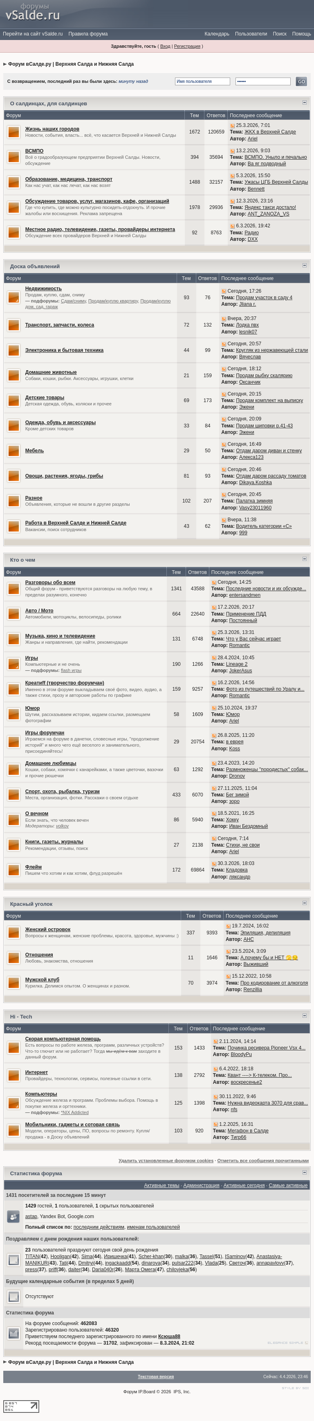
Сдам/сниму (73, 300)
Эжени (246, 407)
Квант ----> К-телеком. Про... (260, 1075)
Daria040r (103, 1269)
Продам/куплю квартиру (113, 300)
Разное (34, 498)
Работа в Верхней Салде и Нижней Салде (75, 523)
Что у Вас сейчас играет (253, 639)
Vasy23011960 (255, 508)
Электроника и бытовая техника (64, 350)
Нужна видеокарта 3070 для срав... (268, 1103)
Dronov (237, 776)
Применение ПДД (246, 614)
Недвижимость (43, 288)
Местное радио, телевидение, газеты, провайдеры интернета (100, 229)
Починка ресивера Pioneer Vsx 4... (267, 1048)
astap (31, 1216)
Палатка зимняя (254, 501)
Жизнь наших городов (52, 129)
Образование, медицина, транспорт (68, 179)
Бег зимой (237, 795)
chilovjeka (177, 1269)
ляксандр (239, 877)
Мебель (34, 451)
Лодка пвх (247, 325)
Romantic (239, 645)
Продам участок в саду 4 (264, 297)
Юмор (32, 708)
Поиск (279, 34)
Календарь (216, 34)
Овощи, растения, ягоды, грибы (64, 476)
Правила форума (88, 34)
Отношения (39, 955)
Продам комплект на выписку (269, 400)
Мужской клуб (42, 980)
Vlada (211, 1263)
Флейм (33, 867)
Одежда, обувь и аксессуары (60, 422)
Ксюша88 (169, 1336)
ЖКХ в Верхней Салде (270, 132)
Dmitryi (86, 1263)
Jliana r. (247, 304)
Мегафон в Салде (248, 1131)
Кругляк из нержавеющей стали (272, 350)
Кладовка (237, 870)
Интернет (36, 1072)
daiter (74, 1269)
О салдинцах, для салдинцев (48, 103)
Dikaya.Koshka (255, 482)
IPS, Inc (182, 1391)
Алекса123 (251, 457)
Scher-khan (151, 1256)
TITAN (32, 1256)
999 (243, 533)
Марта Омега (140, 1269)
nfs (234, 1109)
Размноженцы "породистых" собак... (267, 769)
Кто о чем (22, 560)
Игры (31, 658)
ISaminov (235, 1256)
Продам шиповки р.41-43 (264, 426)
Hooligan (60, 1256)
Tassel (206, 1256)
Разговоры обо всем (50, 582)
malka (181, 1256)
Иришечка (115, 1256)
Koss (234, 749)
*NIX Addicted (75, 1112)
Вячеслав (250, 357)
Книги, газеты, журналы (54, 842)
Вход (165, 46)
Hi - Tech (21, 1017)
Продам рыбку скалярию (264, 375)
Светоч (237, 1263)
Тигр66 (238, 1137)
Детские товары (45, 397)
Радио (251, 233)
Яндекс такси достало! (270, 207)
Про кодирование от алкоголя (274, 983)
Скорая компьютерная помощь (63, 1039)
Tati (63, 1263)
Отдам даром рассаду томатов (271, 476)
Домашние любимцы (50, 763)
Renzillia (253, 989)
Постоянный (243, 620)
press (31, 1269)
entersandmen (244, 595)
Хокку (232, 820)
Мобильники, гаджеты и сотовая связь (72, 1124)
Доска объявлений (35, 266)
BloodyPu (241, 1054)
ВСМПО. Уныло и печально (275, 157)
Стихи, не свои (243, 845)
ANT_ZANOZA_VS (268, 214)
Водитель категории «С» (264, 526)
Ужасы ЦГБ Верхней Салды (276, 182)
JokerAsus (240, 671)
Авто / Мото (39, 611)
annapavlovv (270, 1263)
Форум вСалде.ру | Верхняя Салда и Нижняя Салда (71, 64)
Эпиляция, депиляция (265, 933)
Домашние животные (51, 372)
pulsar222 (182, 1263)
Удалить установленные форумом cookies (166, 1160)
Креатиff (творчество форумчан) (64, 683)
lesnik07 (248, 332)
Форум (130, 1391)
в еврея (235, 742)
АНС (249, 939)
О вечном (37, 813)
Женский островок (47, 929)
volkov (62, 825)
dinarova (150, 1263)
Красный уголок (31, 904)
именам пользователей (153, 1227)
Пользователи (251, 34)
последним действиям (99, 1227)
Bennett (256, 189)
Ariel (253, 139)
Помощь (301, 34)
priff (53, 1269)
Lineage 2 (237, 664)
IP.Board (146, 1391)
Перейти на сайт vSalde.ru (33, 34)
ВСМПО (34, 151)
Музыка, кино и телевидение (60, 636)
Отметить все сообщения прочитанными (263, 1160)
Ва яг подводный (267, 164)
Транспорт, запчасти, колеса (59, 325)
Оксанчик (249, 382)
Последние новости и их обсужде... (266, 589)
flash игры (71, 670)
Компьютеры (41, 1094)
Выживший (256, 964)
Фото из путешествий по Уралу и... (265, 689)
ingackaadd (117, 1263)
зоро (234, 801)
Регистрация (187, 46)
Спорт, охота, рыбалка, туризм (62, 791)
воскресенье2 (246, 1082)
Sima (86, 1256)
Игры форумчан (45, 733)
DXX (253, 239)
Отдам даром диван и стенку (269, 451)
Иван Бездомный (248, 826)
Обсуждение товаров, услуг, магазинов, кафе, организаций (97, 201)
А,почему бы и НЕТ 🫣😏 (269, 958)
